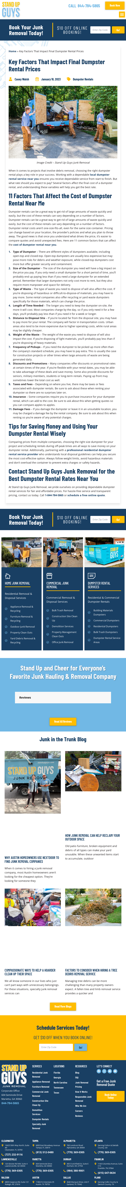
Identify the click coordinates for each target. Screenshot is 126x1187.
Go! (118, 30)
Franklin (99, 1133)
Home (12, 51)
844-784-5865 (89, 5)
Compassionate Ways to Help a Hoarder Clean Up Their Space (30, 946)
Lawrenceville (9, 1133)
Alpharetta (69, 1115)
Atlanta (98, 1115)
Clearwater (7, 1115)
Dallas (67, 1151)
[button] (122, 15)
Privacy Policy (8, 1179)
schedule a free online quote (86, 495)
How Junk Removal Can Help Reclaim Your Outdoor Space (92, 811)
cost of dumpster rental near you (34, 244)
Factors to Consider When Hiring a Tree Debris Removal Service (91, 946)
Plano (97, 1151)
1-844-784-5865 (54, 495)
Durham (67, 1133)
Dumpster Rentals (83, 79)
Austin (35, 1151)
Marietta (36, 1133)
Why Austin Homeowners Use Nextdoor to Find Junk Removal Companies (32, 834)
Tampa (35, 1115)
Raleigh (5, 1151)
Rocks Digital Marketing (112, 1180)
